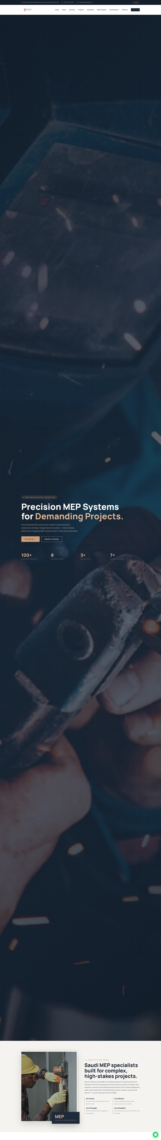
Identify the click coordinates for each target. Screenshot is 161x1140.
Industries (90, 10)
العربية (136, 2)
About (64, 10)
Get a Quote (135, 10)
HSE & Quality (101, 10)
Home (57, 10)
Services (72, 10)
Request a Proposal (52, 539)
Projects (81, 10)
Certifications (114, 10)
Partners (125, 10)
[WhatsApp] (155, 1134)
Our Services (30, 539)
